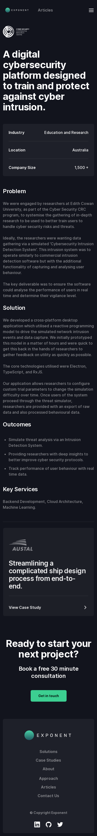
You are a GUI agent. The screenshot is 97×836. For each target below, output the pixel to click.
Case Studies (48, 760)
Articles (45, 10)
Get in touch (48, 696)
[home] (16, 10)
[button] (90, 10)
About (48, 768)
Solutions (48, 751)
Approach (48, 778)
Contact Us (48, 795)
